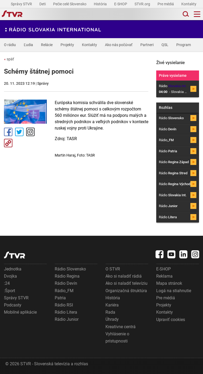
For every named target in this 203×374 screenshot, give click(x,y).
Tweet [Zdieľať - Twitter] (19, 132)
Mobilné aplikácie (20, 312)
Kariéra (112, 305)
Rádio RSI (64, 305)
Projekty (67, 45)
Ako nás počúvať (118, 45)
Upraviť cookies (170, 319)
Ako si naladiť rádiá (123, 276)
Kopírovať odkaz (8, 143)
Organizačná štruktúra (126, 290)
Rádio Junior (67, 319)
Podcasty (12, 305)
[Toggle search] (185, 14)
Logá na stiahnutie (173, 290)
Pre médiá (166, 4)
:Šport (9, 290)
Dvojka (10, 276)
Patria (60, 297)
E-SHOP (121, 4)
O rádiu (10, 45)
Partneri (147, 45)
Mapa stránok (169, 283)
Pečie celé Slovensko (70, 4)
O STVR (112, 268)
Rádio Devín (66, 283)
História (101, 4)
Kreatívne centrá (120, 326)
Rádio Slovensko (70, 268)
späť (9, 59)
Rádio (171, 118)
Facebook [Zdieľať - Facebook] (8, 132)
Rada (110, 312)
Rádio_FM (64, 290)
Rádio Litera (66, 312)
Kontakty (188, 4)
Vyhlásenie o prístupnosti (117, 337)
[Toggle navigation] (197, 14)
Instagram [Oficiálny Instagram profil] (30, 132)
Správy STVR (22, 4)
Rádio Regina (67, 276)
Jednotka (12, 268)
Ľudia (28, 45)
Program (183, 45)
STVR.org (143, 4)
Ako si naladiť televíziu (126, 283)
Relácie (47, 45)
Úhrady (112, 319)
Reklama (164, 276)
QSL (165, 45)
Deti (43, 4)
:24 (7, 283)
